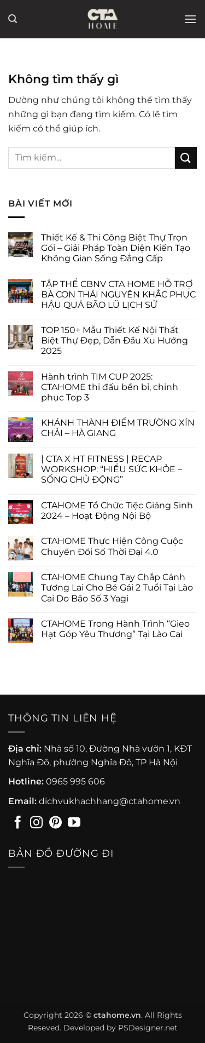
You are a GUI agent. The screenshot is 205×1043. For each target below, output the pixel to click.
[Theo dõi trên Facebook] (17, 823)
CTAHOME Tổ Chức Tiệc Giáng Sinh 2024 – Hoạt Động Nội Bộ (117, 510)
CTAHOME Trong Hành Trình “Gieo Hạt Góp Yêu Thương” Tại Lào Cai (115, 628)
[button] (12, 19)
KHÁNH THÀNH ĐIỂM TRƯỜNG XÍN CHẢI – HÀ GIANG (118, 427)
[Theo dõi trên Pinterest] (55, 823)
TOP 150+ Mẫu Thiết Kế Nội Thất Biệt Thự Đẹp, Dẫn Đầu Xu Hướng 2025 (114, 340)
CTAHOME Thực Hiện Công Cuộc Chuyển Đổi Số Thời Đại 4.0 (112, 546)
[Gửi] (186, 157)
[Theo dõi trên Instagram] (36, 823)
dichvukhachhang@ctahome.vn (109, 801)
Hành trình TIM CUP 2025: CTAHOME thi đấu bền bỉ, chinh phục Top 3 (109, 387)
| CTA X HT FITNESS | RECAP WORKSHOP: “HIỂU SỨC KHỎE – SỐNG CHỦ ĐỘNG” (111, 469)
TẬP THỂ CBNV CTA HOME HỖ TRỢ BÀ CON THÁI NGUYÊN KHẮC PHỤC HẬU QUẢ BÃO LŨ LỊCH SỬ (118, 294)
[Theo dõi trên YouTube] (74, 823)
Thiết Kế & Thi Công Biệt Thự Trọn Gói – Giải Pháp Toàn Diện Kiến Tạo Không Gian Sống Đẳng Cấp (115, 247)
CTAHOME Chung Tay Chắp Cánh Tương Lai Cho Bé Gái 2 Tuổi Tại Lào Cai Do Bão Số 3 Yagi (117, 587)
